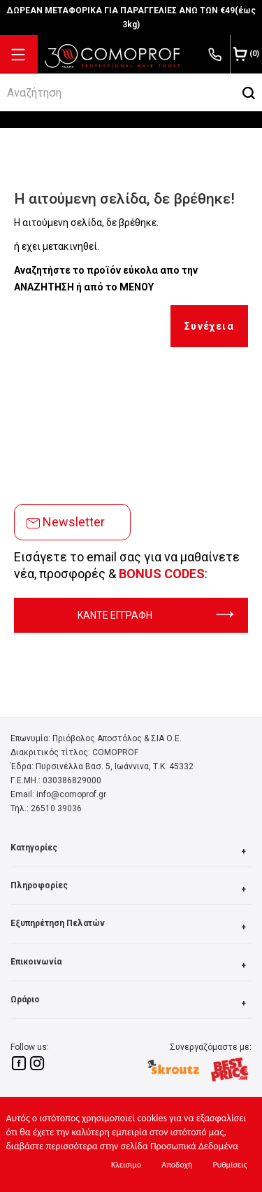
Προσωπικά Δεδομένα (194, 1146)
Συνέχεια (209, 326)
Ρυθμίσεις (229, 1165)
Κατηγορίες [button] (131, 851)
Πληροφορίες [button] (131, 889)
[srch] (118, 92)
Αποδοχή (176, 1165)
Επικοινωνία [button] (131, 965)
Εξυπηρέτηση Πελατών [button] (131, 927)
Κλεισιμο (126, 1165)
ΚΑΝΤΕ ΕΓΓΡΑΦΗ (156, 615)
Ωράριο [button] (131, 1003)
